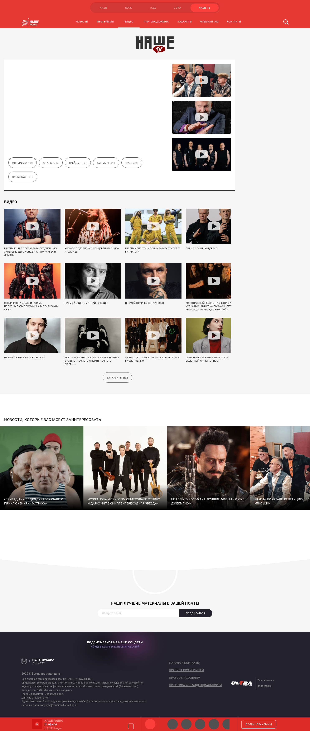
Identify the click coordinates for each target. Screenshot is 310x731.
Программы (105, 21)
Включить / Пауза (37, 724)
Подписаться (195, 613)
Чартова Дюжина (156, 21)
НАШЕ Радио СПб (186, 724)
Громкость (131, 726)
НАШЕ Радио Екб (200, 724)
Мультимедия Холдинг (37, 661)
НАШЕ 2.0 (172, 724)
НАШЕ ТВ (204, 7)
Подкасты (184, 21)
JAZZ (153, 7)
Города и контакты (184, 662)
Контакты (234, 21)
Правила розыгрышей (186, 670)
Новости (82, 21)
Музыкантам (209, 21)
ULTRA (177, 7)
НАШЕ (103, 7)
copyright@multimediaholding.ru (58, 705)
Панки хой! (227, 724)
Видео (129, 21)
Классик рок (214, 724)
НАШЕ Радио (150, 724)
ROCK (128, 7)
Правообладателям (184, 677)
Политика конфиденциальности (195, 685)
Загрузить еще (117, 377)
